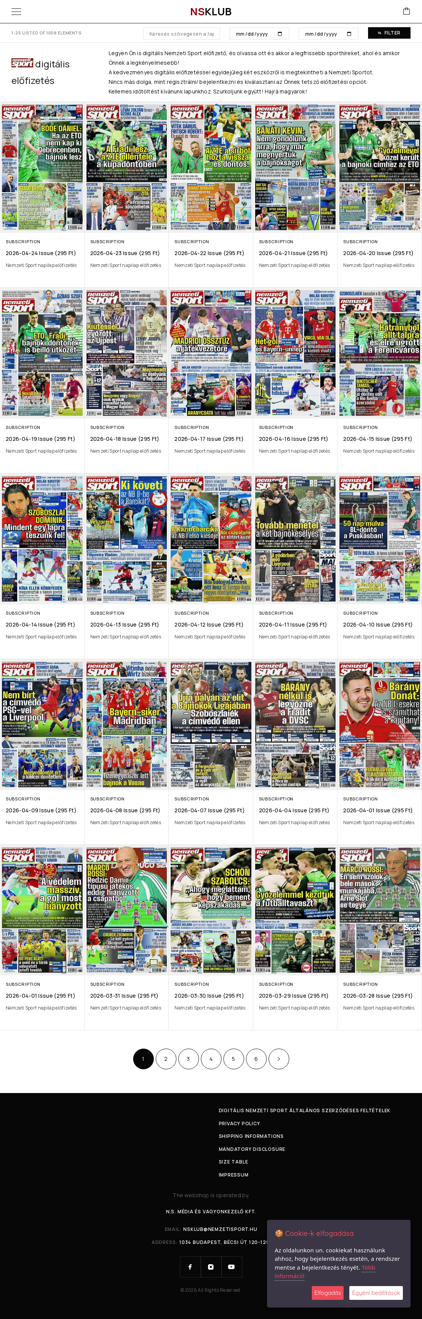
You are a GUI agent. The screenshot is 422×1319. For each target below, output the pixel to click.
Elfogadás (327, 1292)
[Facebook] (190, 1267)
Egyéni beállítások (376, 1292)
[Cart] (407, 11)
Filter (389, 32)
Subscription (23, 241)
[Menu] (16, 11)
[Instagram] (211, 1267)
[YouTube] (232, 1267)
